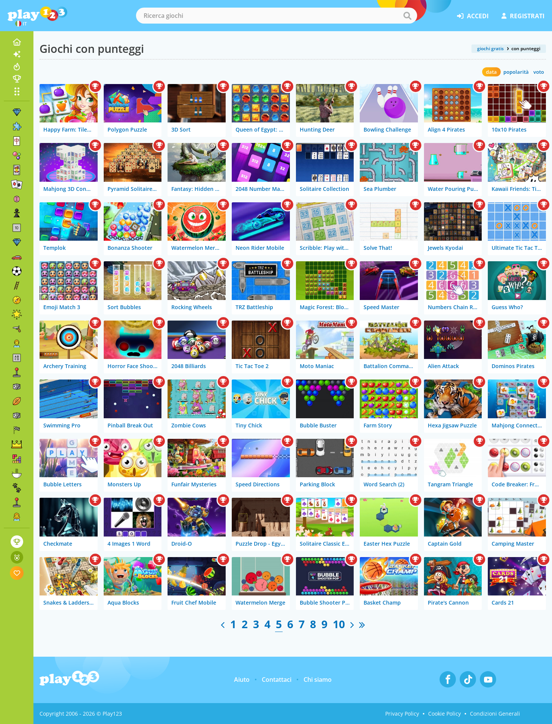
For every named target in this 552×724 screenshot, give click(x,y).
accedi (473, 16)
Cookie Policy (444, 713)
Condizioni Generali (495, 713)
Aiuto (242, 679)
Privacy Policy (402, 713)
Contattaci (276, 679)
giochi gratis (490, 48)
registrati (522, 16)
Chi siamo (318, 679)
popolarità (516, 71)
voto (538, 71)
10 (339, 624)
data (491, 71)
